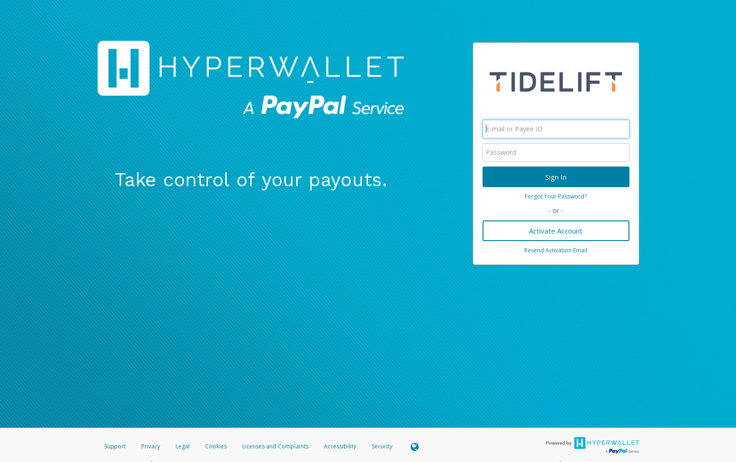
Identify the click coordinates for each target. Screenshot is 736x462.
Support (115, 446)
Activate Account (556, 230)
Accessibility (340, 446)
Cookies (216, 446)
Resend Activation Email (555, 250)
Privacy (150, 446)
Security (382, 446)
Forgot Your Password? (556, 196)
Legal (183, 446)
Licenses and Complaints (276, 446)
